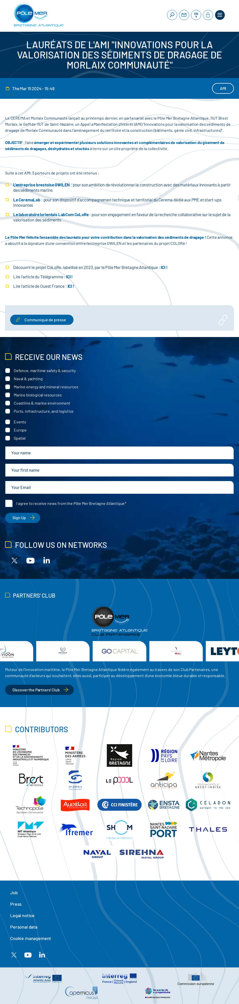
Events (20, 421)
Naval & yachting (28, 378)
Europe (20, 429)
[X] (14, 560)
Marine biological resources (38, 394)
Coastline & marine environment (42, 403)
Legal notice (22, 915)
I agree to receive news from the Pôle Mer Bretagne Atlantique (70, 503)
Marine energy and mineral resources (46, 386)
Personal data (23, 927)
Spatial (20, 438)
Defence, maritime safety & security (45, 370)
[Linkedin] (46, 560)
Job (14, 892)
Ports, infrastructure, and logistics (43, 411)
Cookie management (30, 938)
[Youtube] (30, 560)
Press (16, 904)
